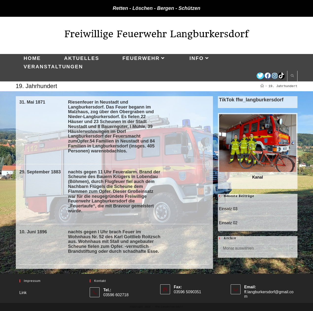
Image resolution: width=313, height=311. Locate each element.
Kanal (257, 177)
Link (23, 293)
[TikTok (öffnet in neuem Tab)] (281, 76)
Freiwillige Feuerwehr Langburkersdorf (156, 33)
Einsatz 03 (228, 209)
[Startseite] (262, 86)
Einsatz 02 (228, 223)
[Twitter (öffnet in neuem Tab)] (260, 76)
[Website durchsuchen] (292, 76)
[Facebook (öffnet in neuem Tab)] (267, 76)
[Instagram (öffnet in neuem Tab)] (274, 76)
